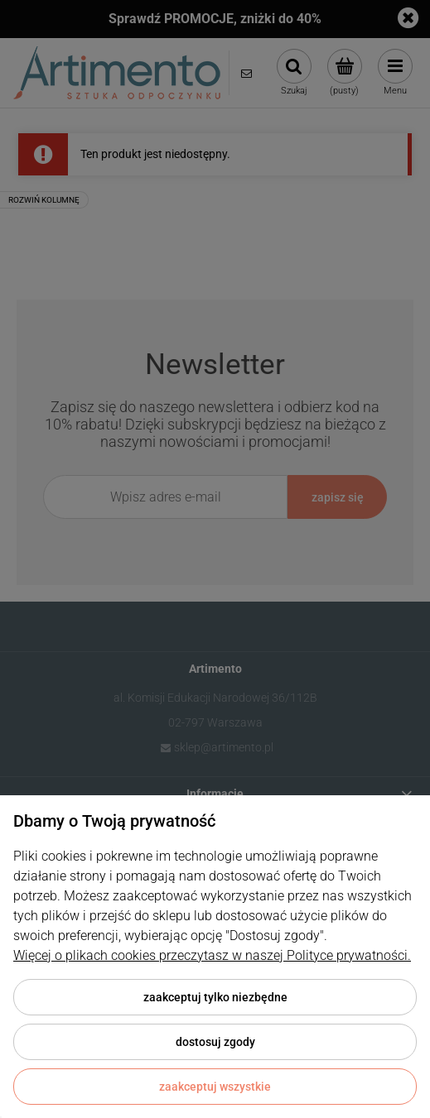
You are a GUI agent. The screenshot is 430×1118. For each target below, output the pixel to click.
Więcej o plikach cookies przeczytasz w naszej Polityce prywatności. (212, 955)
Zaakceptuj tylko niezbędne (215, 997)
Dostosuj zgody (215, 1041)
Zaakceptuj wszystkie (215, 1086)
